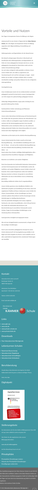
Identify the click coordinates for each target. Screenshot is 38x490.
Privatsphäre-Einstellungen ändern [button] (12, 459)
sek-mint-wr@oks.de (10, 300)
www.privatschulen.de (9, 331)
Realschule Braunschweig (9, 351)
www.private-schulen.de (9, 329)
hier (9, 377)
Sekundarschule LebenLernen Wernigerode (15, 488)
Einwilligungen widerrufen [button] (10, 464)
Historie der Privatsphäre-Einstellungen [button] (14, 461)
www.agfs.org (6, 324)
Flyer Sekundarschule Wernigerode (12, 341)
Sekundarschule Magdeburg (10, 353)
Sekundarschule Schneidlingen (11, 355)
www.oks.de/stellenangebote (9, 444)
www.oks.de (5, 326)
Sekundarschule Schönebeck (10, 358)
